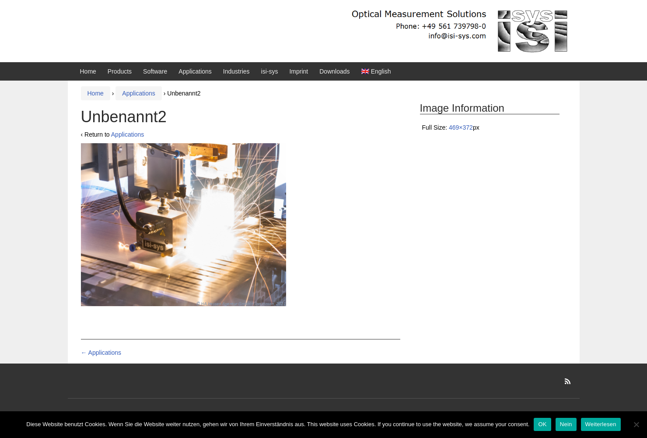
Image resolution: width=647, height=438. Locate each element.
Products (120, 71)
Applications (195, 71)
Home (88, 71)
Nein (566, 424)
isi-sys (269, 71)
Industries (236, 71)
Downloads (334, 71)
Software (155, 71)
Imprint (298, 71)
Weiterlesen (600, 424)
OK (542, 424)
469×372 (461, 127)
